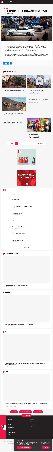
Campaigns (32, 419)
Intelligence (10, 422)
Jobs (14, 411)
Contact (27, 415)
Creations (10, 426)
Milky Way (32, 421)
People (9, 429)
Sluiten (46, 447)
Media (9, 424)
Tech (9, 434)
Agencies (10, 419)
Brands (9, 421)
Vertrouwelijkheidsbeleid (8, 441)
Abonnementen (26, 411)
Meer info (28, 444)
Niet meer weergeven (24, 447)
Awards (10, 431)
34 (35, 143)
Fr (51, 2)
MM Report (32, 423)
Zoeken (24, 2)
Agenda (32, 424)
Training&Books (11, 432)
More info (26, 247)
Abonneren (38, 2)
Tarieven (39, 411)
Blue (9, 435)
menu (11, 2)
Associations (11, 427)
